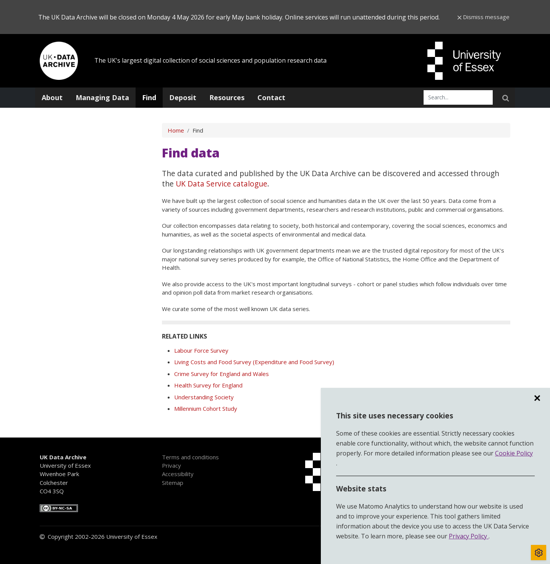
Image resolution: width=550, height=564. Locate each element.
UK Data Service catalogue (221, 183)
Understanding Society (204, 397)
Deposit (182, 97)
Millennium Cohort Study (205, 408)
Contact (271, 97)
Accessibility (178, 474)
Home (176, 130)
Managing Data (102, 97)
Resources (226, 97)
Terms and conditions (190, 457)
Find (149, 97)
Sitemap (172, 482)
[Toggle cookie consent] (538, 552)
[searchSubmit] (505, 97)
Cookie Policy (514, 453)
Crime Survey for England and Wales (221, 374)
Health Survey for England (208, 385)
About (52, 97)
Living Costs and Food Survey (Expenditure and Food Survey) (254, 362)
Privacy (171, 465)
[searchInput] (458, 97)
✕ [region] (537, 398)
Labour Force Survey (201, 350)
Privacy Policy (469, 536)
